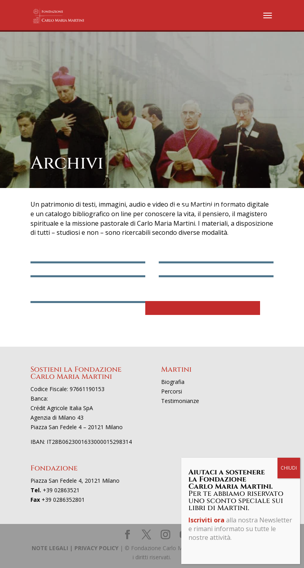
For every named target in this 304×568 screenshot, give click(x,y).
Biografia (172, 382)
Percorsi (171, 391)
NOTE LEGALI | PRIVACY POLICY (75, 548)
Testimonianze (180, 401)
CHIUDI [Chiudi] (289, 467)
